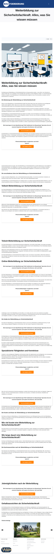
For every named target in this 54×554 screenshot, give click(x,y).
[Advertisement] (27, 30)
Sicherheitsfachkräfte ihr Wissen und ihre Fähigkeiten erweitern (17, 115)
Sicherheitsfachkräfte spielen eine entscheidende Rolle (12, 106)
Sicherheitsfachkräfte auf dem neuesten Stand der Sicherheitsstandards (28, 120)
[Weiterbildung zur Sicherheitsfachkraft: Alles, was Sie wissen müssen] (27, 60)
